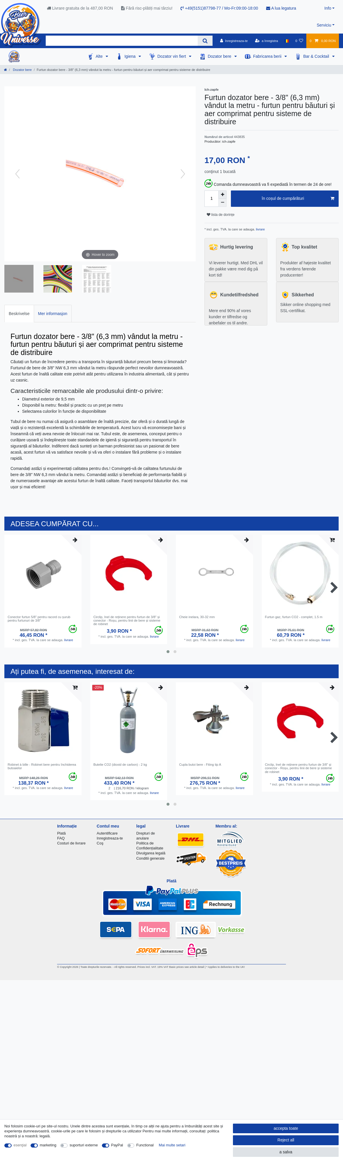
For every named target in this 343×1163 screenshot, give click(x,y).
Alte (100, 56)
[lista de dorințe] (299, 41)
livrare (260, 229)
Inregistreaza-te (110, 838)
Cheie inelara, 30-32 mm (197, 617)
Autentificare (107, 833)
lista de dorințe (220, 215)
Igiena (130, 56)
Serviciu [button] (324, 25)
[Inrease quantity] (222, 194)
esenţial (20, 1145)
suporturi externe (84, 1145)
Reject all (285, 1140)
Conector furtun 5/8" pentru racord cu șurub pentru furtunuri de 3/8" (39, 618)
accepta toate (286, 1128)
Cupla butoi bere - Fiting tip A (200, 764)
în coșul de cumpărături (298, 198)
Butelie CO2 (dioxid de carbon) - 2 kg (120, 764)
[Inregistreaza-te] (234, 41)
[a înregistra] (266, 41)
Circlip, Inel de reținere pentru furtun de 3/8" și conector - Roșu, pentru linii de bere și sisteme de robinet (126, 620)
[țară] (286, 41)
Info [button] (327, 8)
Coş (100, 843)
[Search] (205, 41)
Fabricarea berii (267, 56)
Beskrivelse (19, 313)
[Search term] (122, 41)
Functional (145, 1145)
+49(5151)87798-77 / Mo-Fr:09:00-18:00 (219, 8)
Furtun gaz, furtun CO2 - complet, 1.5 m (294, 617)
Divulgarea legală (150, 853)
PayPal (117, 1145)
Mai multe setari (172, 1145)
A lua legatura (281, 8)
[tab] (19, 313)
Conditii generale (150, 858)
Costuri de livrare (71, 843)
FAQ (61, 838)
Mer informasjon (52, 313)
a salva (285, 1152)
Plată (61, 833)
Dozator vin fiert (172, 56)
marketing (48, 1145)
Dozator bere (220, 56)
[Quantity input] (211, 198)
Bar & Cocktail (316, 56)
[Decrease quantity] (222, 203)
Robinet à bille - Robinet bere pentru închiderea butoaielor (42, 766)
